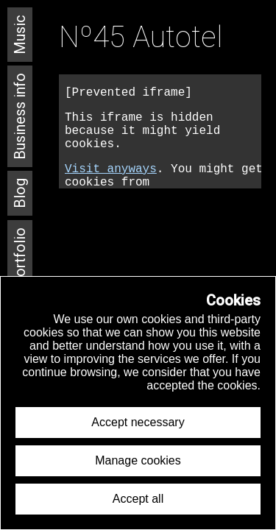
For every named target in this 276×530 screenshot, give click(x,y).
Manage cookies (138, 460)
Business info (20, 116)
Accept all (138, 498)
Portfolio (20, 256)
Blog (20, 193)
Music (20, 34)
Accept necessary (137, 422)
